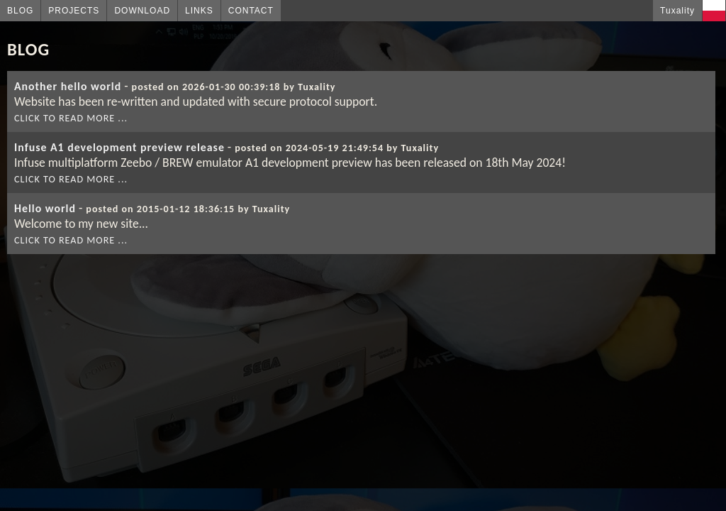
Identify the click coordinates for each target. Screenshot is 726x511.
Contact (251, 11)
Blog (20, 11)
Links (199, 11)
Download (142, 11)
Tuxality (677, 11)
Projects (73, 11)
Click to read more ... (71, 118)
